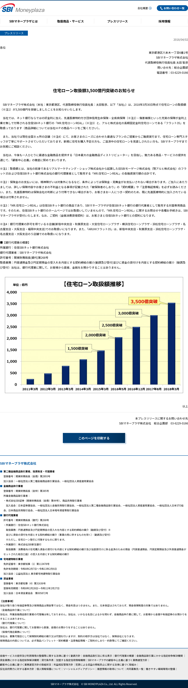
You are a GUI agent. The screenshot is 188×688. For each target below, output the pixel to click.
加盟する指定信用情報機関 (70, 660)
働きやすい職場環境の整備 (160, 669)
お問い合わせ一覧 (172, 8)
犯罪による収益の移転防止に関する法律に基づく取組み (106, 664)
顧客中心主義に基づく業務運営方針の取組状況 (25, 664)
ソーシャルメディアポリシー (79, 669)
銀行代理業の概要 (124, 655)
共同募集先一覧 (134, 669)
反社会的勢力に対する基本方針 (17, 669)
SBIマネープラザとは (23, 21)
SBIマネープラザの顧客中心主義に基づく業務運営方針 (117, 660)
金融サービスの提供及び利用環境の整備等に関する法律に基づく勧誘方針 (40, 655)
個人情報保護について (49, 669)
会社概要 (145, 8)
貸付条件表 (47, 660)
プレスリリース (117, 21)
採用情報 (164, 21)
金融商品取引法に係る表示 (97, 655)
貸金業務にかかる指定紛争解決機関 (19, 660)
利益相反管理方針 (63, 664)
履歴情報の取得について (110, 669)
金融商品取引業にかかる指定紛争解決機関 (159, 655)
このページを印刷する (86, 438)
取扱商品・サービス (70, 21)
